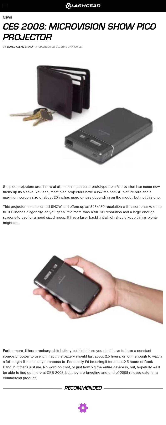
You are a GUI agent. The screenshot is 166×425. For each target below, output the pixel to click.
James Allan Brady (20, 46)
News (7, 17)
